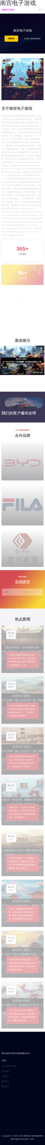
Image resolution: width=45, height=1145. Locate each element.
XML (32, 1139)
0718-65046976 (32, 38)
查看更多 (11, 39)
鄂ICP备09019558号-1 (20, 1139)
